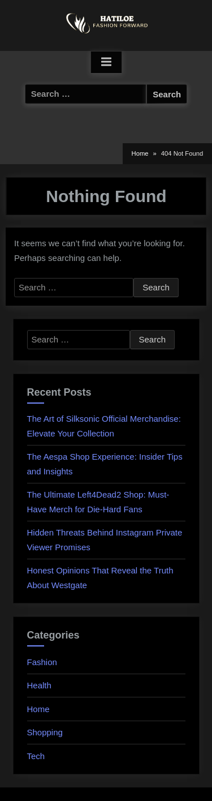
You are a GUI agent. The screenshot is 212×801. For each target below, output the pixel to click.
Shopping (45, 732)
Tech (36, 756)
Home (38, 709)
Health (39, 685)
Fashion (42, 662)
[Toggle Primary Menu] (106, 62)
